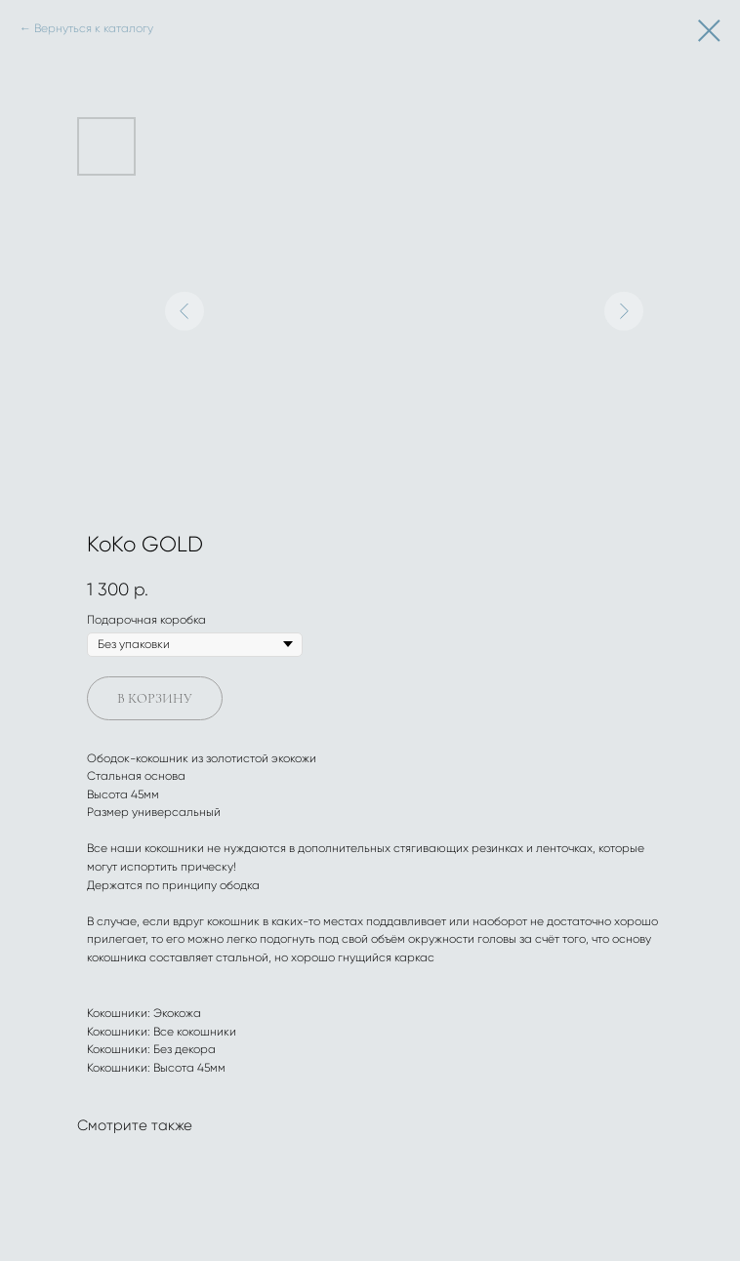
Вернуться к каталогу (93, 28)
